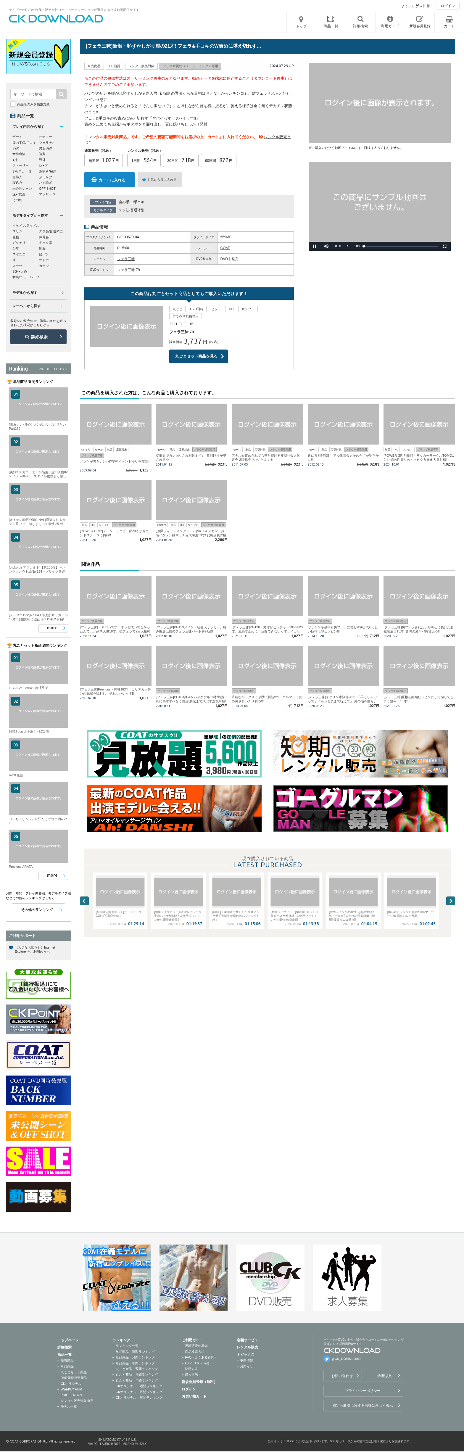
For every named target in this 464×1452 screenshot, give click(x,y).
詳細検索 (39, 336)
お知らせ (246, 1366)
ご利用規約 (383, 1376)
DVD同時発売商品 (74, 1377)
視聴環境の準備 (196, 1346)
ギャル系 (45, 242)
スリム (17, 231)
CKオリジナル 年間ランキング (139, 1397)
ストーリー (20, 165)
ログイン (448, 6)
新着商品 (67, 1360)
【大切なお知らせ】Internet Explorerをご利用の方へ (35, 949)
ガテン (44, 266)
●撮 (15, 160)
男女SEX (45, 148)
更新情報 (246, 1360)
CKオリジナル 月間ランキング (139, 1392)
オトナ (44, 260)
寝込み (17, 182)
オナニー (45, 137)
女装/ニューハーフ (25, 277)
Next (450, 900)
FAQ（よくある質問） (201, 1357)
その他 (17, 200)
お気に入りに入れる (162, 179)
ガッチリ (18, 242)
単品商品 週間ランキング (135, 1351)
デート (17, 137)
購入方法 (191, 1374)
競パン (44, 254)
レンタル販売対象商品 (77, 1401)
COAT (225, 248)
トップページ (68, 1340)
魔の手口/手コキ (131, 202)
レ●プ (43, 165)
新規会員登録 (420, 26)
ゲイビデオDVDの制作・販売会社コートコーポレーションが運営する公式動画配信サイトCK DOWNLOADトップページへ (56, 18)
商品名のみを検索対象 (33, 104)
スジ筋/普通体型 (131, 210)
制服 (42, 248)
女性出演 (18, 154)
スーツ (17, 266)
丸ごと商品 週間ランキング (137, 1369)
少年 (15, 248)
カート (449, 26)
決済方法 (191, 1369)
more (52, 627)
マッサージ (47, 194)
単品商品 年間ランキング (135, 1363)
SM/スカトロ (21, 171)
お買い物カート (194, 1396)
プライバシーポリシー (363, 1391)
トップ (301, 26)
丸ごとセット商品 (74, 1372)
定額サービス (247, 1340)
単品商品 (67, 1366)
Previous (84, 900)
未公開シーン (22, 188)
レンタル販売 (247, 1347)
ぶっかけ (45, 177)
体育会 (44, 237)
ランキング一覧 (127, 1346)
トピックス (245, 1355)
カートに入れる (112, 180)
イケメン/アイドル (25, 225)
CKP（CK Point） (198, 1363)
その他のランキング (37, 910)
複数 (42, 154)
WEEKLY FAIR (71, 1389)
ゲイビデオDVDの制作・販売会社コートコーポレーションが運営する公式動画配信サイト (74, 10)
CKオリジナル (71, 1383)
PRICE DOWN (71, 1395)
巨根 (15, 237)
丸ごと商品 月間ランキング (137, 1374)
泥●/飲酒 (18, 194)
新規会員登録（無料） (199, 1382)
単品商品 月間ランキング (135, 1357)
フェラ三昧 (126, 259)
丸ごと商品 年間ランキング (137, 1380)
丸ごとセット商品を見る (196, 356)
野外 (42, 160)
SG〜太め (19, 271)
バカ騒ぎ (45, 182)
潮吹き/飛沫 (47, 171)
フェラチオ (47, 142)
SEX (15, 148)
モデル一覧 (69, 1406)
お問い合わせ (342, 1376)
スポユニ (18, 254)
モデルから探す (24, 293)
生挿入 (17, 177)
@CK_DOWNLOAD (346, 1359)
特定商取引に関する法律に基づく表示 (363, 1405)
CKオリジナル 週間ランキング (139, 1386)
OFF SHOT (47, 188)
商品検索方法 (194, 1351)
